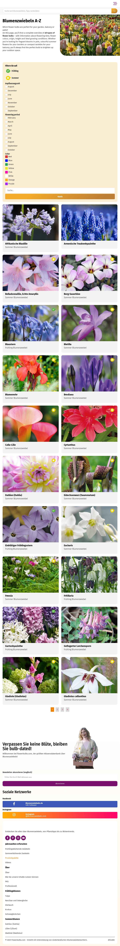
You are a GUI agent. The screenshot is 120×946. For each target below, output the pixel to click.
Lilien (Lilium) (11, 928)
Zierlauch (9, 905)
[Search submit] (114, 10)
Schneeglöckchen (12, 914)
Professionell (11, 886)
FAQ (6, 881)
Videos (8, 862)
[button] (115, 3)
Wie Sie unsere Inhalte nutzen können (21, 877)
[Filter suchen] (60, 190)
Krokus (8, 909)
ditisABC (111, 940)
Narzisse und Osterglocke (16, 900)
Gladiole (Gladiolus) (13, 933)
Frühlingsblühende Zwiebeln (17, 849)
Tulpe (7, 896)
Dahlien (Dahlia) (12, 924)
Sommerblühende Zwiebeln (17, 853)
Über (7, 872)
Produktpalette (11, 858)
